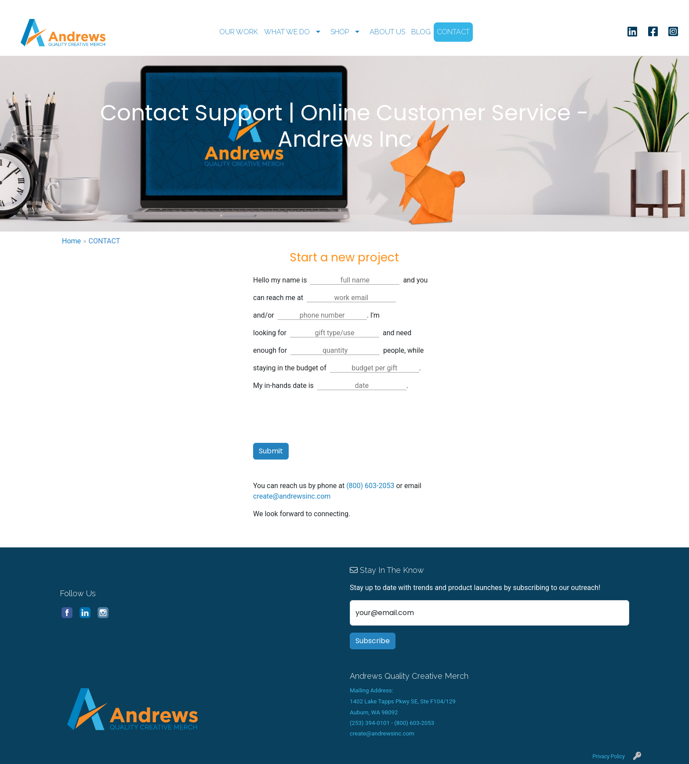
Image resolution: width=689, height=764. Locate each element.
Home (71, 241)
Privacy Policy (608, 756)
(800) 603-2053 (370, 486)
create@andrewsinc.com (291, 496)
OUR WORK (238, 32)
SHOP (339, 32)
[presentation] (320, 419)
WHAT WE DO (287, 32)
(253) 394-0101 (370, 723)
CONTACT (453, 32)
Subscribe (372, 641)
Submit (271, 451)
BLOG (421, 32)
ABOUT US (387, 32)
